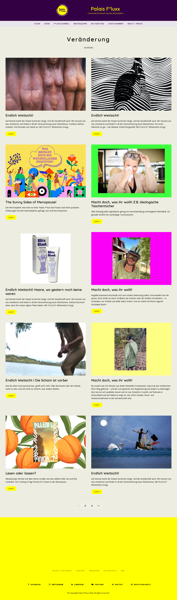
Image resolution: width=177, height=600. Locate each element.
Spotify (119, 584)
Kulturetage (97, 24)
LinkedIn (79, 584)
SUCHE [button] (37, 24)
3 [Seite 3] (93, 505)
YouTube (99, 584)
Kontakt (80, 571)
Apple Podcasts (142, 584)
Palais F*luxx (105, 9)
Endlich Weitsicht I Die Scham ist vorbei (37, 380)
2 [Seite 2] (86, 505)
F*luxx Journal (61, 24)
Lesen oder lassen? (21, 473)
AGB (122, 571)
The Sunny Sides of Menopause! (31, 202)
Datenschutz (110, 571)
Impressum (94, 571)
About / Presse (135, 24)
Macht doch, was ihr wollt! (111, 290)
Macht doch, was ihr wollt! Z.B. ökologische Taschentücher (124, 204)
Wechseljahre (80, 24)
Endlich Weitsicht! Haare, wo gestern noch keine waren (44, 292)
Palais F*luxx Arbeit (62, 571)
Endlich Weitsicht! (19, 115)
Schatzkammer (115, 24)
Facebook (36, 584)
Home (47, 24)
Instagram (57, 584)
